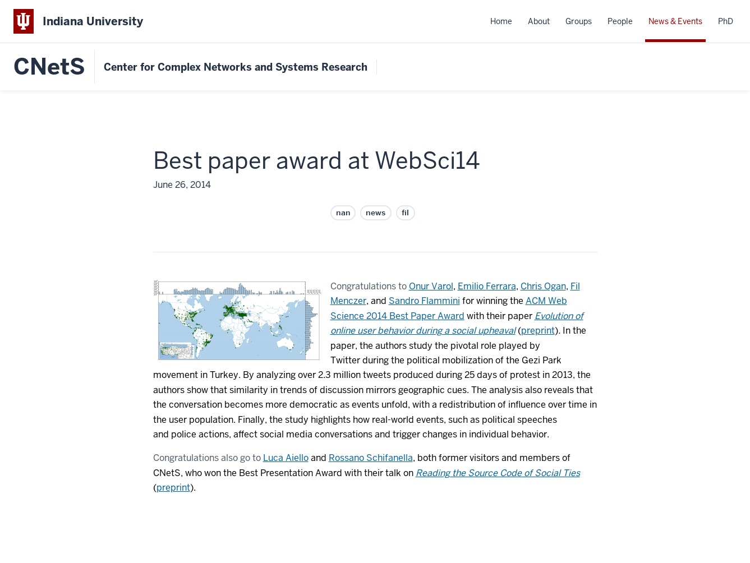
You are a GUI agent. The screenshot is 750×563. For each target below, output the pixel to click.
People (620, 21)
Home (501, 21)
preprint (538, 330)
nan (343, 212)
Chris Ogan (543, 286)
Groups (578, 21)
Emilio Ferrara (487, 286)
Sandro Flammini (424, 301)
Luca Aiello (286, 458)
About (538, 21)
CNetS (49, 66)
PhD (726, 21)
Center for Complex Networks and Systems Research (235, 67)
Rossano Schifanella (371, 458)
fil (405, 212)
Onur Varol (431, 286)
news (375, 212)
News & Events (675, 21)
